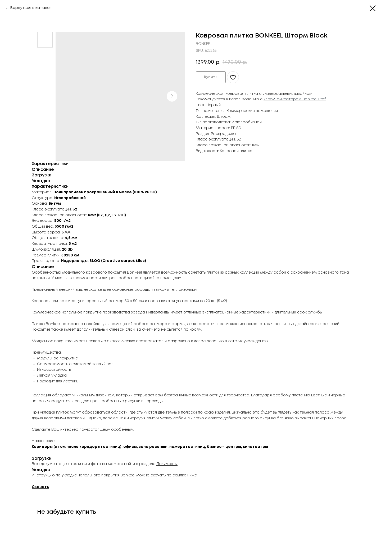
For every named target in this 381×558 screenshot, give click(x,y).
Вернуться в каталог (30, 8)
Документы (167, 464)
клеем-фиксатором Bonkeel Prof (295, 99)
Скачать (40, 487)
